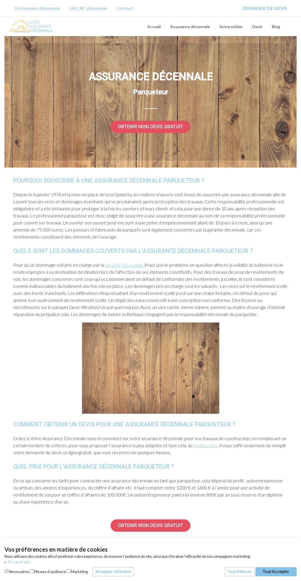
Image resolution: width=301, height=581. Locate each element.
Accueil (154, 26)
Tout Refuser (240, 571)
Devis (257, 26)
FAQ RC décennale (88, 8)
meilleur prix (205, 445)
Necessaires (16, 571)
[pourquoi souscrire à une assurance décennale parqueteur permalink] (10, 180)
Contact (124, 8)
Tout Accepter (276, 571)
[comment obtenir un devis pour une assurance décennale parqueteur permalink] (10, 424)
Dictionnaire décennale (37, 8)
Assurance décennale (190, 26)
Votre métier (231, 26)
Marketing (77, 571)
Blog (276, 26)
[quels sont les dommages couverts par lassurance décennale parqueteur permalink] (10, 250)
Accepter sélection (113, 571)
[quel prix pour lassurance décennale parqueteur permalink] (10, 466)
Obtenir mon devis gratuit (150, 126)
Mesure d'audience (48, 571)
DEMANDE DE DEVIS (265, 8)
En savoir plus (20, 562)
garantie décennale (124, 265)
